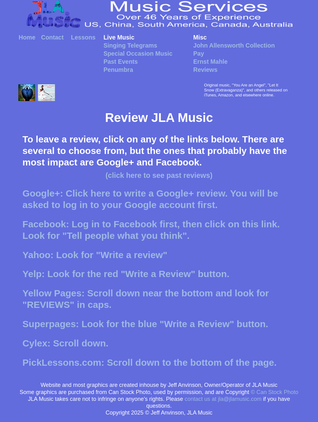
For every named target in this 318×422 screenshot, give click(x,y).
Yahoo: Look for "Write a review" (94, 255)
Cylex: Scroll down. (65, 343)
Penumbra (118, 69)
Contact (52, 37)
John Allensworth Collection (234, 45)
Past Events (120, 61)
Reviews (205, 69)
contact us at (223, 399)
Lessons (83, 37)
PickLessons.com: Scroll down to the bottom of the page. (149, 362)
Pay (198, 53)
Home (27, 37)
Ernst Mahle (210, 61)
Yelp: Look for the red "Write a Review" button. (125, 274)
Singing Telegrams (130, 45)
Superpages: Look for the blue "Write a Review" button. (145, 324)
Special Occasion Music (137, 53)
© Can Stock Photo (274, 392)
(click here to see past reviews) (159, 175)
